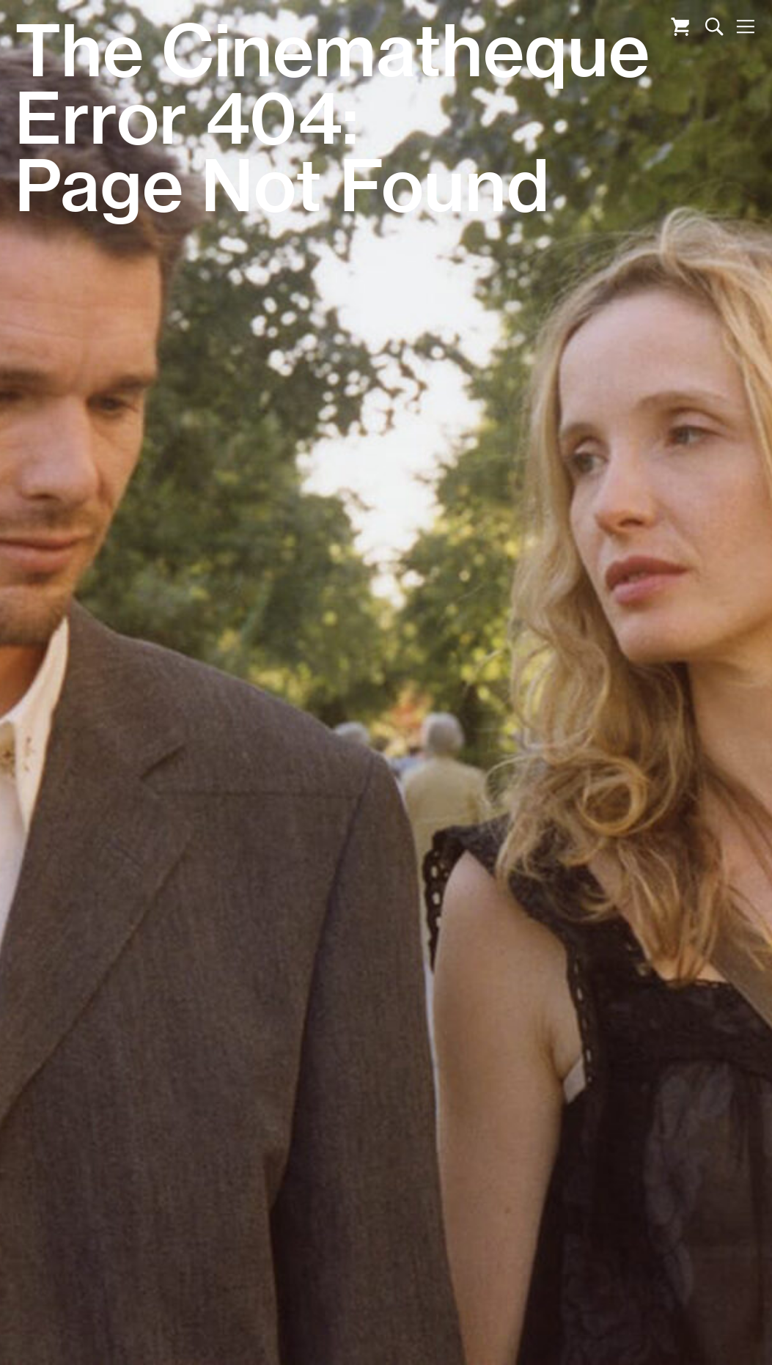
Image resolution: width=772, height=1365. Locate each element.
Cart (680, 27)
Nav (745, 27)
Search (714, 27)
